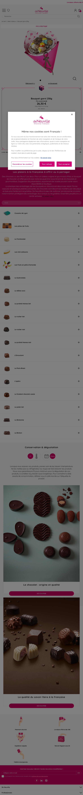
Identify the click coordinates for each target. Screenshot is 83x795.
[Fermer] (71, 114)
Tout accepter (64, 164)
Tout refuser (47, 164)
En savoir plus (46, 158)
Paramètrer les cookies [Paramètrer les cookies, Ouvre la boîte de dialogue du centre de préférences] (22, 164)
